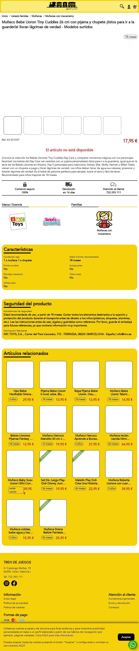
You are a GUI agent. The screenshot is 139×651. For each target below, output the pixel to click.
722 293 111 (15, 577)
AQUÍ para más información (57, 635)
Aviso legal (10, 598)
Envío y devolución (119, 603)
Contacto (114, 607)
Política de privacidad (16, 603)
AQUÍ (21, 645)
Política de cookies (14, 607)
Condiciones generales (122, 598)
